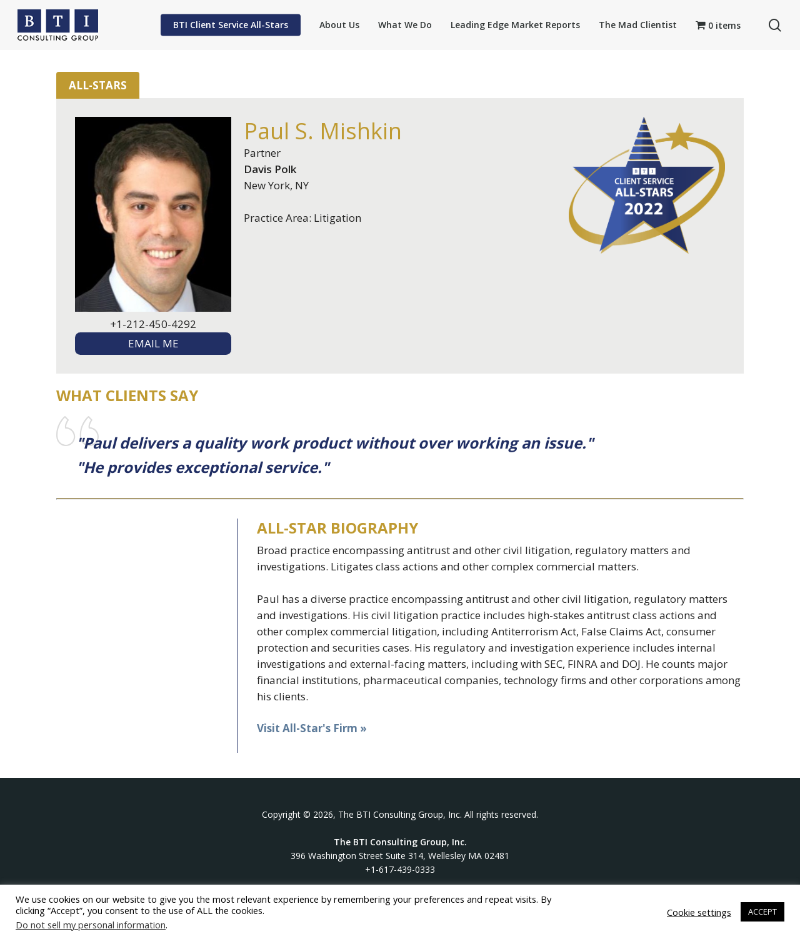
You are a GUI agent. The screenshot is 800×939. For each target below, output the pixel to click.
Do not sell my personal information (91, 924)
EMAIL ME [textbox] (153, 343)
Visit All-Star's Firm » (312, 728)
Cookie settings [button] (699, 912)
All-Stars (98, 85)
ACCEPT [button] (762, 911)
